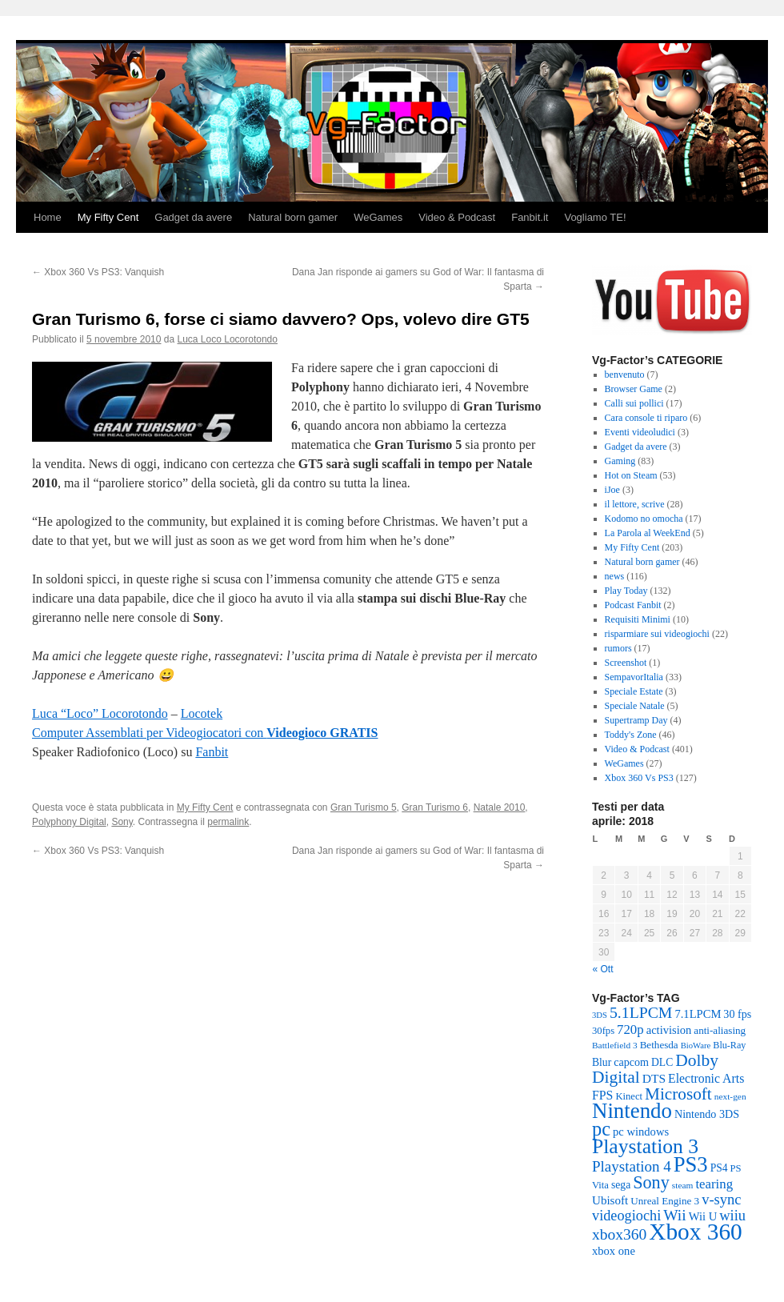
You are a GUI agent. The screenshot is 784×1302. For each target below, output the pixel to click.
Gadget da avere (193, 217)
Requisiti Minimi (637, 619)
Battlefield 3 (615, 1045)
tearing (714, 1184)
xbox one (613, 1250)
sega (620, 1185)
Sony (121, 821)
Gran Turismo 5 (363, 807)
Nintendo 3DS (706, 1114)
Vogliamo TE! (595, 217)
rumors (618, 648)
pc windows (641, 1131)
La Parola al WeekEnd (647, 533)
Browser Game (633, 389)
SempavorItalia (634, 677)
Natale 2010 (500, 807)
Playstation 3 (645, 1146)
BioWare (696, 1045)
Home (48, 217)
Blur (601, 1062)
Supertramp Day (636, 720)
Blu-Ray (729, 1045)
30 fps (737, 1014)
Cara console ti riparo (646, 417)
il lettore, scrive (635, 504)
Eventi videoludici (640, 432)
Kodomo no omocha (644, 518)
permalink (228, 821)
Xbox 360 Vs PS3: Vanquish (98, 272)
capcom (631, 1062)
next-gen (730, 1096)
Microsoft (678, 1094)
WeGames (378, 217)
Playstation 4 (631, 1166)
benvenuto (625, 374)
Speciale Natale (635, 705)
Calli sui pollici (634, 403)
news (615, 576)
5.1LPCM (641, 1012)
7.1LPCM (697, 1014)
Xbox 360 (695, 1231)
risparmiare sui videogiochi (657, 633)
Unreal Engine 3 (664, 1201)
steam (683, 1185)
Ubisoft (610, 1200)
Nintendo (632, 1111)
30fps (603, 1030)
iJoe (612, 489)
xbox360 (619, 1234)
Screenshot (626, 662)
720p (630, 1029)
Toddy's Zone (631, 734)
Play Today (626, 590)
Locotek (201, 713)
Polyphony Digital (69, 821)
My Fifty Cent (108, 217)
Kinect (628, 1096)
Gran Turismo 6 (435, 807)
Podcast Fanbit (633, 605)
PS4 (719, 1168)
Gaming (620, 461)
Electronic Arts (706, 1078)
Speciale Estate (634, 691)
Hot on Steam (631, 475)
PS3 (691, 1164)
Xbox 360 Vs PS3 (639, 777)
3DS (599, 1015)
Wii (674, 1215)
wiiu (732, 1215)
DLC (662, 1062)
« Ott (603, 969)
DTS (654, 1078)
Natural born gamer (293, 217)
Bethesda (659, 1045)
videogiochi (626, 1216)
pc (601, 1129)
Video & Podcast (456, 217)
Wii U (703, 1216)
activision (669, 1030)
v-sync (721, 1199)
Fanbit (211, 752)
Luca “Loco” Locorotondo (100, 713)
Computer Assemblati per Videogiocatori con (205, 732)
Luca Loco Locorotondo (228, 339)
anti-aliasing (720, 1030)
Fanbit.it (529, 217)
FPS (602, 1095)
